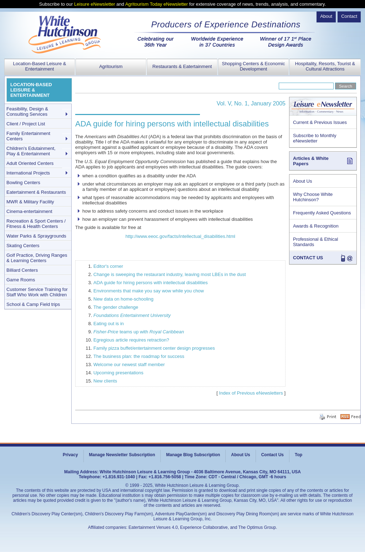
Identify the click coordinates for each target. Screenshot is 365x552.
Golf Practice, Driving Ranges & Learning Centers (36, 257)
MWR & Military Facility (30, 201)
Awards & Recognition (316, 226)
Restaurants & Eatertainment (182, 66)
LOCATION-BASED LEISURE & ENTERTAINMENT (31, 90)
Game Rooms (20, 279)
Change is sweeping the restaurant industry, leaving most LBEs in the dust (169, 274)
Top (298, 454)
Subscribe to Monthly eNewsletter (314, 138)
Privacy (70, 454)
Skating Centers (23, 245)
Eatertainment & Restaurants (36, 192)
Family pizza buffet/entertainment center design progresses (154, 348)
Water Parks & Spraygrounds (36, 236)
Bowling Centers (23, 182)
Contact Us (272, 454)
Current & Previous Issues (320, 122)
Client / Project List (25, 123)
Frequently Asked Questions (322, 212)
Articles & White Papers (311, 161)
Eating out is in (108, 323)
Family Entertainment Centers (28, 136)
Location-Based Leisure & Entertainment (39, 66)
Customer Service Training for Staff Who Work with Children (37, 292)
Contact (349, 16)
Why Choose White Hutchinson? (313, 197)
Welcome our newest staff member (129, 364)
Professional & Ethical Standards (315, 241)
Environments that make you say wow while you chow (148, 290)
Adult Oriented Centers (29, 163)
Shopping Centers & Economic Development (253, 66)
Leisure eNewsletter (94, 4)
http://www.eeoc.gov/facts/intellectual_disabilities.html (180, 236)
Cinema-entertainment (29, 211)
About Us (302, 181)
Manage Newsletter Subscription (122, 454)
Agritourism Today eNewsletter (156, 4)
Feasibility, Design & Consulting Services (27, 111)
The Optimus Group (257, 527)
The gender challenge (115, 307)
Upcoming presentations (118, 372)
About (326, 16)
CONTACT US (308, 257)
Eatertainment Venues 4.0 (153, 527)
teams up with (138, 331)
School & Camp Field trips (33, 304)
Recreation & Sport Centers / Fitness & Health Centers (36, 223)
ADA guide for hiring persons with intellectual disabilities (150, 282)
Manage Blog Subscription (193, 454)
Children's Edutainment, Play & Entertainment (31, 151)
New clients (105, 381)
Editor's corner (108, 266)
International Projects (28, 173)
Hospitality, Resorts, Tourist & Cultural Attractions (325, 66)
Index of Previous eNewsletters (251, 393)
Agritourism (111, 66)
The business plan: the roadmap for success (138, 356)
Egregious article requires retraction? (131, 340)
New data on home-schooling (123, 299)
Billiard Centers (22, 270)
